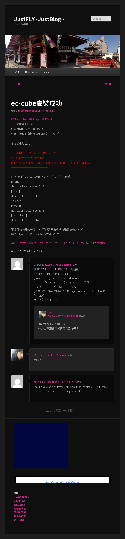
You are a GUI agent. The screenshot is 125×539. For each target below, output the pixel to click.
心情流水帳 (20, 508)
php (66, 242)
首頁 (17, 72)
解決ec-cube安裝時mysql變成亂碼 (31, 119)
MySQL (58, 242)
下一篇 (109, 84)
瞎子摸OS (19, 519)
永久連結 (101, 242)
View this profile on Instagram (62, 482)
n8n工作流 (19, 501)
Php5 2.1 (38, 381)
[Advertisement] (41, 445)
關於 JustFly (31, 72)
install (48, 242)
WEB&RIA (21, 242)
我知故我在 (20, 512)
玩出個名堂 (20, 516)
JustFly (50, 110)
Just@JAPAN (21, 497)
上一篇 (15, 84)
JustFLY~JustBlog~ (39, 19)
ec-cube (38, 242)
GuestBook (49, 72)
